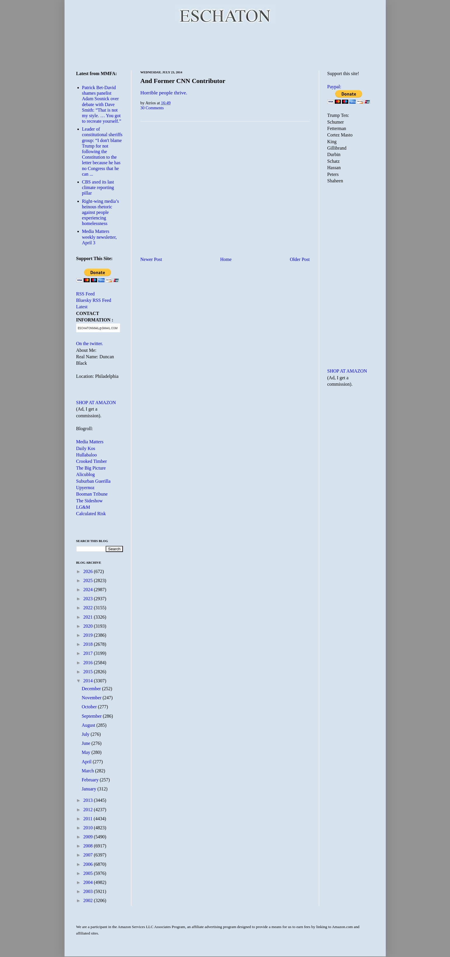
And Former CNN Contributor (182, 80)
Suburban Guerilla (93, 481)
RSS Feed (85, 293)
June (86, 743)
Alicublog (85, 474)
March (88, 770)
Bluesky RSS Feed (93, 300)
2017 (88, 653)
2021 (88, 617)
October (90, 706)
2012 (88, 809)
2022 (88, 607)
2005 (88, 873)
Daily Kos (85, 448)
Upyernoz (85, 487)
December (92, 688)
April (87, 761)
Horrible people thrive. (163, 93)
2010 (88, 827)
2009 (88, 836)
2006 (88, 864)
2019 (88, 635)
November (92, 697)
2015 (88, 671)
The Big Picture (91, 467)
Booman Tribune (92, 494)
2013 (88, 800)
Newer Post (151, 259)
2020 (88, 626)
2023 (88, 598)
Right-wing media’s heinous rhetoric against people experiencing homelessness (100, 212)
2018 (88, 644)
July (86, 734)
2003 (88, 891)
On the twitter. (89, 343)
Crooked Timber (91, 461)
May (86, 752)
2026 (88, 571)
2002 (88, 900)
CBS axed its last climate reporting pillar (98, 187)
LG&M (83, 507)
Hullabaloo (86, 454)
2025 (88, 580)
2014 (88, 680)
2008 (88, 845)
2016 (88, 662)
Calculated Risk (91, 513)
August (89, 725)
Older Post (300, 259)
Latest (82, 306)
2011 (88, 818)
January (90, 788)
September (92, 716)
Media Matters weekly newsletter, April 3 (99, 237)
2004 (88, 882)
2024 (88, 589)
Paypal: (334, 86)
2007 (88, 854)
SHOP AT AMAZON (96, 402)
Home (226, 259)
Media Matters (90, 441)
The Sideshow (89, 500)
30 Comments (152, 107)
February (91, 779)
